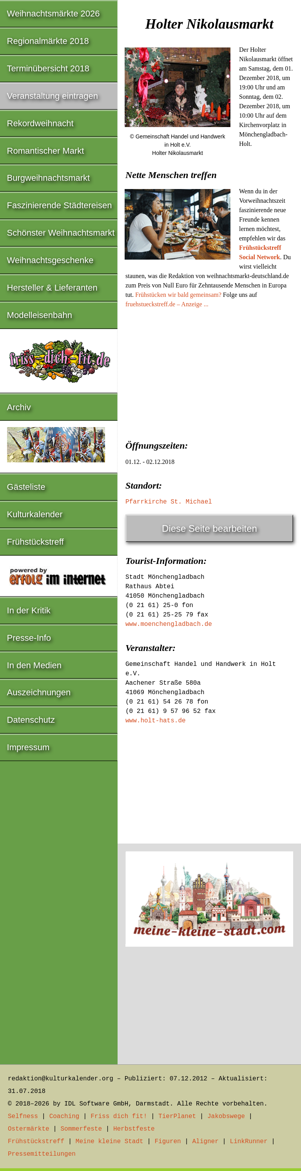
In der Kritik (29, 610)
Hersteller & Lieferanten (52, 288)
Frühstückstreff (35, 542)
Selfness (23, 1116)
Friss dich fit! (119, 1116)
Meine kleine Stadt (109, 1141)
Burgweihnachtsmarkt (48, 178)
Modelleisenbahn (39, 315)
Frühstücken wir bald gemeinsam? (178, 294)
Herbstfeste (134, 1129)
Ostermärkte (28, 1129)
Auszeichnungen (39, 692)
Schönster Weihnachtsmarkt (61, 233)
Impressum (28, 747)
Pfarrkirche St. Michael (168, 501)
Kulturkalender (35, 514)
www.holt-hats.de (155, 720)
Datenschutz (31, 720)
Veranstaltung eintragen (52, 96)
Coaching (64, 1116)
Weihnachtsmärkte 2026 (53, 13)
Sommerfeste (81, 1129)
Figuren (167, 1141)
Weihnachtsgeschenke (50, 260)
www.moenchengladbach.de (168, 624)
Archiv (19, 407)
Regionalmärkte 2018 (48, 41)
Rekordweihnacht (40, 123)
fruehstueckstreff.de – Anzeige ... (167, 304)
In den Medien (34, 665)
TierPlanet (177, 1116)
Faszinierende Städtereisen (59, 205)
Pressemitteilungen (42, 1154)
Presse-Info (29, 638)
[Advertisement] (209, 372)
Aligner (205, 1141)
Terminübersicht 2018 (48, 68)
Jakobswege (226, 1116)
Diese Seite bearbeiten (209, 528)
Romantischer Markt (45, 151)
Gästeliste (26, 487)
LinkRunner (249, 1141)
